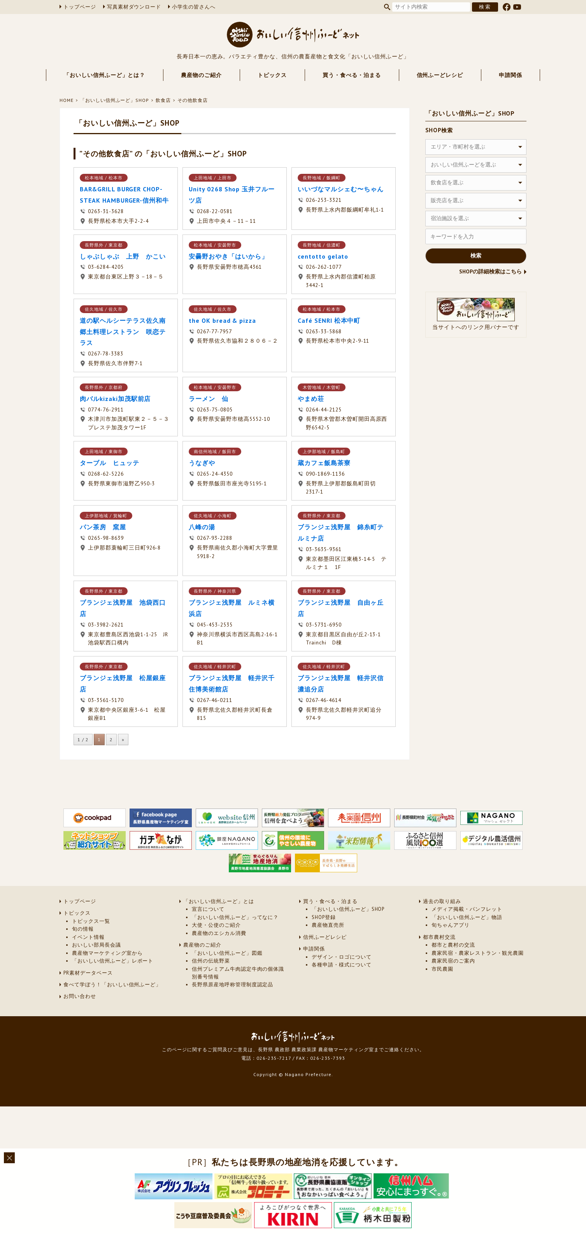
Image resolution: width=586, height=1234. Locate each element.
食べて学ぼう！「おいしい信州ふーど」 (112, 984)
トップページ (79, 7)
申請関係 (510, 75)
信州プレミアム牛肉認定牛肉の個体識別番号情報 (238, 973)
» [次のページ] (123, 739)
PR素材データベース (88, 973)
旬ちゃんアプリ (451, 925)
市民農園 (442, 969)
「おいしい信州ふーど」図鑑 (227, 953)
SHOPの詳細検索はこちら (490, 271)
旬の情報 (83, 929)
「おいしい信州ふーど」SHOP (114, 100)
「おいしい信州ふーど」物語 (467, 917)
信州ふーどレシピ (440, 75)
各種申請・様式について (342, 964)
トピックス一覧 (91, 921)
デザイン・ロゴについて (342, 957)
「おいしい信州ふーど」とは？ (104, 75)
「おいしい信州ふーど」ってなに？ (235, 917)
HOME (67, 100)
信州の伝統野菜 (211, 960)
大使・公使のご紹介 (216, 925)
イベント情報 (88, 937)
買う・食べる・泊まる (352, 75)
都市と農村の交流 (453, 945)
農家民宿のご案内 (453, 960)
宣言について (208, 909)
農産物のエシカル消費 (219, 933)
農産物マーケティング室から (107, 953)
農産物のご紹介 (201, 75)
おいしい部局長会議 (96, 945)
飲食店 (163, 100)
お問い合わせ (79, 996)
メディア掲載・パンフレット (467, 909)
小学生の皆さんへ (194, 7)
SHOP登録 (324, 917)
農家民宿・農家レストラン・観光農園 (478, 953)
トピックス (272, 75)
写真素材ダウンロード (134, 7)
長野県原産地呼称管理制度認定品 (232, 984)
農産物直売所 (328, 925)
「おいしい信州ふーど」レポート (112, 960)
